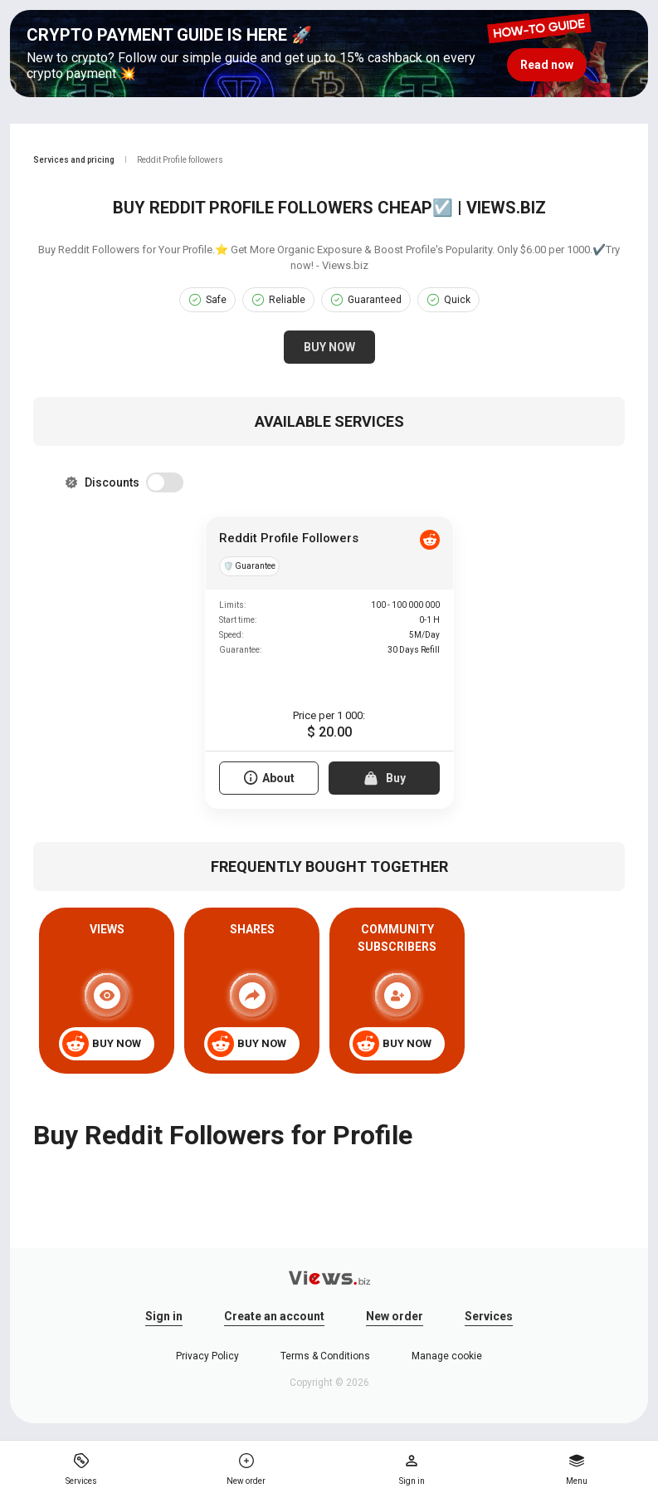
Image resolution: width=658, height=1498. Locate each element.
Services (489, 1316)
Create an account (274, 1316)
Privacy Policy (207, 1356)
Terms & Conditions (325, 1356)
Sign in (164, 1316)
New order (394, 1316)
